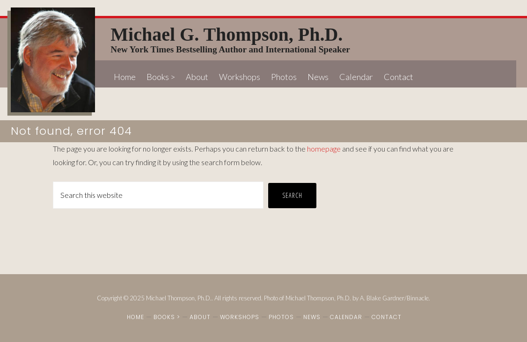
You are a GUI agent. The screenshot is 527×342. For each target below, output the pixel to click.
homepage (324, 148)
